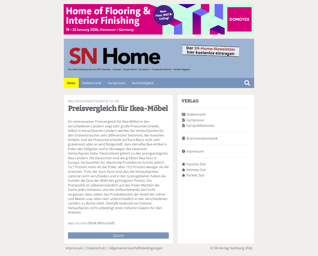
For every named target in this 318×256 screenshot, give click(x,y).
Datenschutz (96, 248)
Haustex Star (196, 164)
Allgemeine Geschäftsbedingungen (136, 248)
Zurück (118, 235)
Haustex (80, 223)
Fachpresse (116, 83)
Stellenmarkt (91, 83)
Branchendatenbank (202, 138)
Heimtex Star (196, 170)
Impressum (195, 151)
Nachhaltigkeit (143, 83)
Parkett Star (195, 175)
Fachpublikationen (200, 125)
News (71, 83)
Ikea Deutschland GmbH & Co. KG (93, 101)
